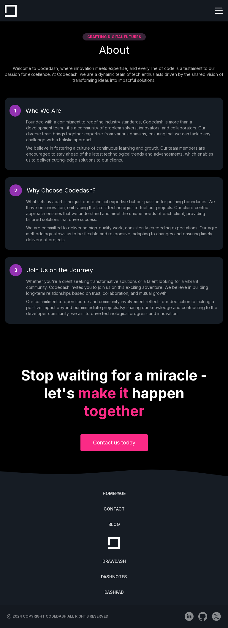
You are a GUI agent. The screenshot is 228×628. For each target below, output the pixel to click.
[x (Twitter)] (216, 616)
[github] (202, 616)
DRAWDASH (114, 561)
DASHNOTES (114, 576)
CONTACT (114, 508)
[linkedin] (189, 616)
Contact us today (114, 442)
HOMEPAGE (114, 493)
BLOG (114, 524)
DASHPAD (114, 592)
